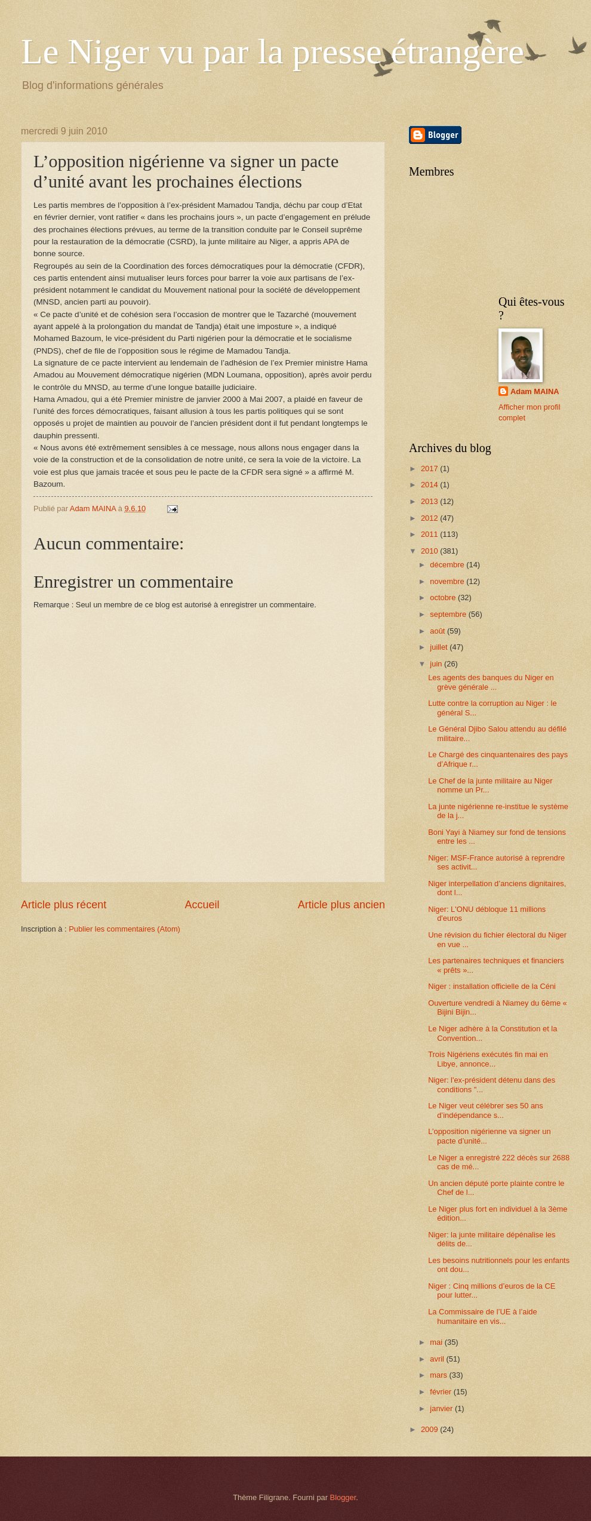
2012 (430, 518)
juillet (440, 647)
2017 (430, 468)
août (438, 630)
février (441, 1391)
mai (437, 1342)
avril (438, 1358)
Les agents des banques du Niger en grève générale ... (490, 682)
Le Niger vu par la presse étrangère (272, 51)
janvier (442, 1408)
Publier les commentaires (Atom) (124, 928)
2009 (430, 1429)
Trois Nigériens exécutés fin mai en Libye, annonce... (488, 1059)
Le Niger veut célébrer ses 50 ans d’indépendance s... (485, 1110)
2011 (430, 534)
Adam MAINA (534, 391)
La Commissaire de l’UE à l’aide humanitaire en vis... (482, 1316)
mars (439, 1375)
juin (437, 663)
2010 (430, 550)
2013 (430, 501)
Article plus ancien (341, 905)
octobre (444, 597)
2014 (430, 484)
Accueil (201, 905)
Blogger (343, 1497)
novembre (448, 581)
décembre (448, 564)
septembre (449, 614)
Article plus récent (63, 905)
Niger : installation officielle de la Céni (492, 986)
